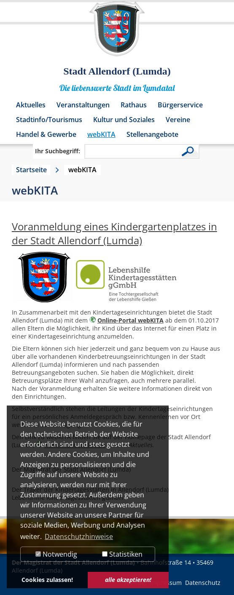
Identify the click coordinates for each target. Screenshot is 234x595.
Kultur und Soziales (124, 119)
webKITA (101, 134)
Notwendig (56, 554)
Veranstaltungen (83, 104)
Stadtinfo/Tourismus (49, 119)
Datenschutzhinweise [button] (79, 536)
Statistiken (122, 554)
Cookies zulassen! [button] (47, 580)
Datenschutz (203, 583)
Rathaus (134, 104)
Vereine (178, 119)
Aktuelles (31, 104)
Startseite (31, 169)
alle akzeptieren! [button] (128, 580)
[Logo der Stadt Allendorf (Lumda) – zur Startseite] (117, 33)
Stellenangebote (152, 134)
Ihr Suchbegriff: (57, 151)
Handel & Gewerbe (46, 134)
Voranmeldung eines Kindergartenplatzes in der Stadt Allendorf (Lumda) (114, 233)
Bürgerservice (180, 104)
